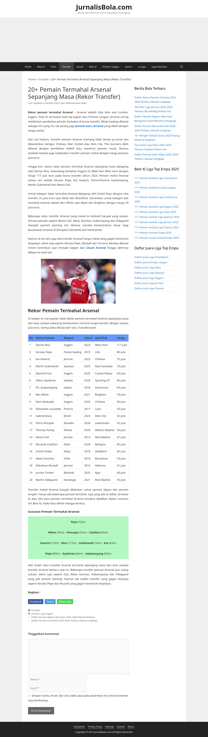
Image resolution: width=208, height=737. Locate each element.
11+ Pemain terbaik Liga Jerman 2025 (156, 222)
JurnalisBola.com (104, 6)
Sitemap (109, 726)
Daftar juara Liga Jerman (149, 283)
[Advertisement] (104, 40)
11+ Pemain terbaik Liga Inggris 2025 (156, 206)
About (131, 726)
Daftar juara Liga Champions (151, 257)
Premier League (110, 66)
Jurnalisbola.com (103, 731)
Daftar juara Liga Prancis (149, 288)
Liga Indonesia (159, 66)
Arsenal (35, 613)
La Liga (142, 66)
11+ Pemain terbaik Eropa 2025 (153, 232)
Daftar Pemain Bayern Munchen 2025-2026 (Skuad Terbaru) (63, 617)
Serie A (128, 66)
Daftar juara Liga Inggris (148, 278)
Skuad (80, 66)
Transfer (66, 66)
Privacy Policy (95, 726)
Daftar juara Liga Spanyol (149, 272)
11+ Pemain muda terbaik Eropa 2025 (156, 238)
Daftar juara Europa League (150, 262)
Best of (92, 66)
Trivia (53, 66)
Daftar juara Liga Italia (147, 267)
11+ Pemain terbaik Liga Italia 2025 (155, 212)
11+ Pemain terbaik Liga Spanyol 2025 (157, 217)
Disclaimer (79, 726)
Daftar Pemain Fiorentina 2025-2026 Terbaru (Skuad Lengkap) (64, 620)
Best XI (41, 66)
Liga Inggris (47, 613)
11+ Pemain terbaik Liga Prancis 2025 (156, 227)
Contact (121, 726)
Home (28, 66)
